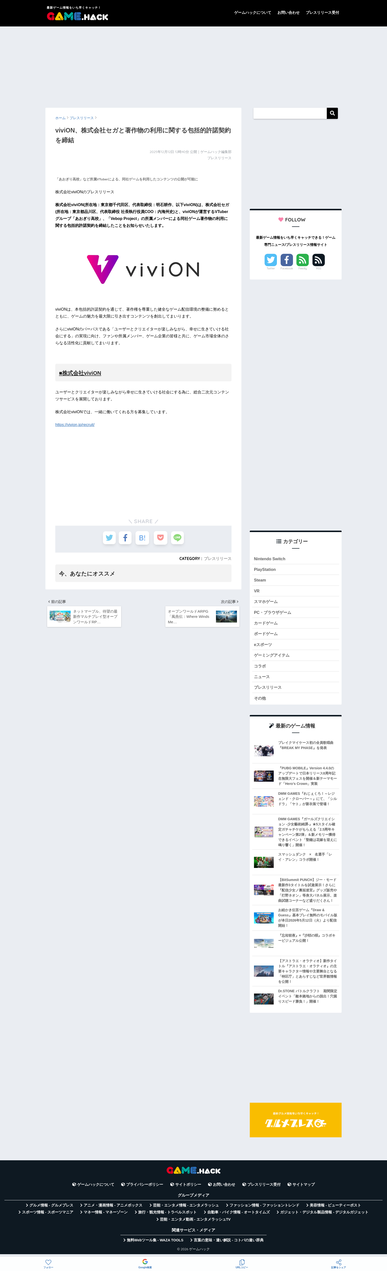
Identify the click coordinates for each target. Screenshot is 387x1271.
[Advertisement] (193, 64)
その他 (260, 701)
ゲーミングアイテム (273, 657)
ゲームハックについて (252, 12)
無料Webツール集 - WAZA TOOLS (155, 1243)
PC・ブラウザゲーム (273, 613)
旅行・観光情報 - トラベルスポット (167, 1215)
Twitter (271, 268)
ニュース (262, 679)
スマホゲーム (266, 602)
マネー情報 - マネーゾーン (106, 1215)
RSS (318, 268)
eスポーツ (263, 646)
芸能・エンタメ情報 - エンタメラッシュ (186, 1208)
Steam (260, 580)
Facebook (287, 268)
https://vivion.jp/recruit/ (75, 425)
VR (257, 591)
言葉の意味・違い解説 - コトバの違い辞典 (229, 1243)
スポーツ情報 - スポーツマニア (47, 1215)
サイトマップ (303, 1188)
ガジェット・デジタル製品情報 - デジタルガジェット (324, 1215)
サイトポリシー (188, 1188)
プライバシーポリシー (144, 1188)
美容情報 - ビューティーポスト (335, 1208)
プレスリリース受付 (322, 12)
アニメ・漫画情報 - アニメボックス (113, 1208)
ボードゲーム (266, 635)
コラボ (260, 668)
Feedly (303, 268)
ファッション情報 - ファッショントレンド (264, 1208)
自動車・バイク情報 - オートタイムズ (238, 1215)
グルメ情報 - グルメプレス (51, 1208)
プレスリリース (218, 558)
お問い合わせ (288, 12)
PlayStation (265, 569)
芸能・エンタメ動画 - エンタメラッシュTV (195, 1223)
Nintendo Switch (270, 559)
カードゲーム (266, 624)
